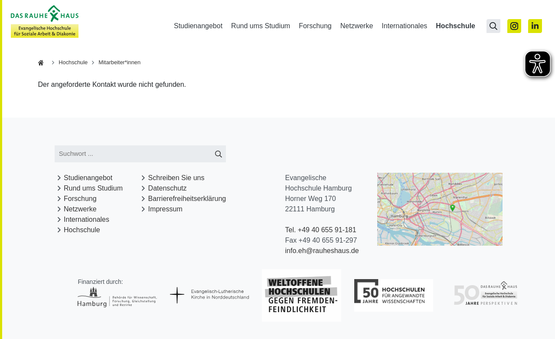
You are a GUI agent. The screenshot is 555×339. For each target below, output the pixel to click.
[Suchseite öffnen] (493, 26)
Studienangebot (198, 26)
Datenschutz (167, 188)
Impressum (165, 209)
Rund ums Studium (260, 26)
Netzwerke (356, 26)
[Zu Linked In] (535, 26)
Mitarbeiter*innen (119, 62)
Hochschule (455, 26)
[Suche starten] (218, 153)
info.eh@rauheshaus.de (322, 250)
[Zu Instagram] (514, 26)
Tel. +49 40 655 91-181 (320, 230)
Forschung (315, 26)
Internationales (404, 26)
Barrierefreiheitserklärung (187, 198)
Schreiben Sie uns (176, 177)
